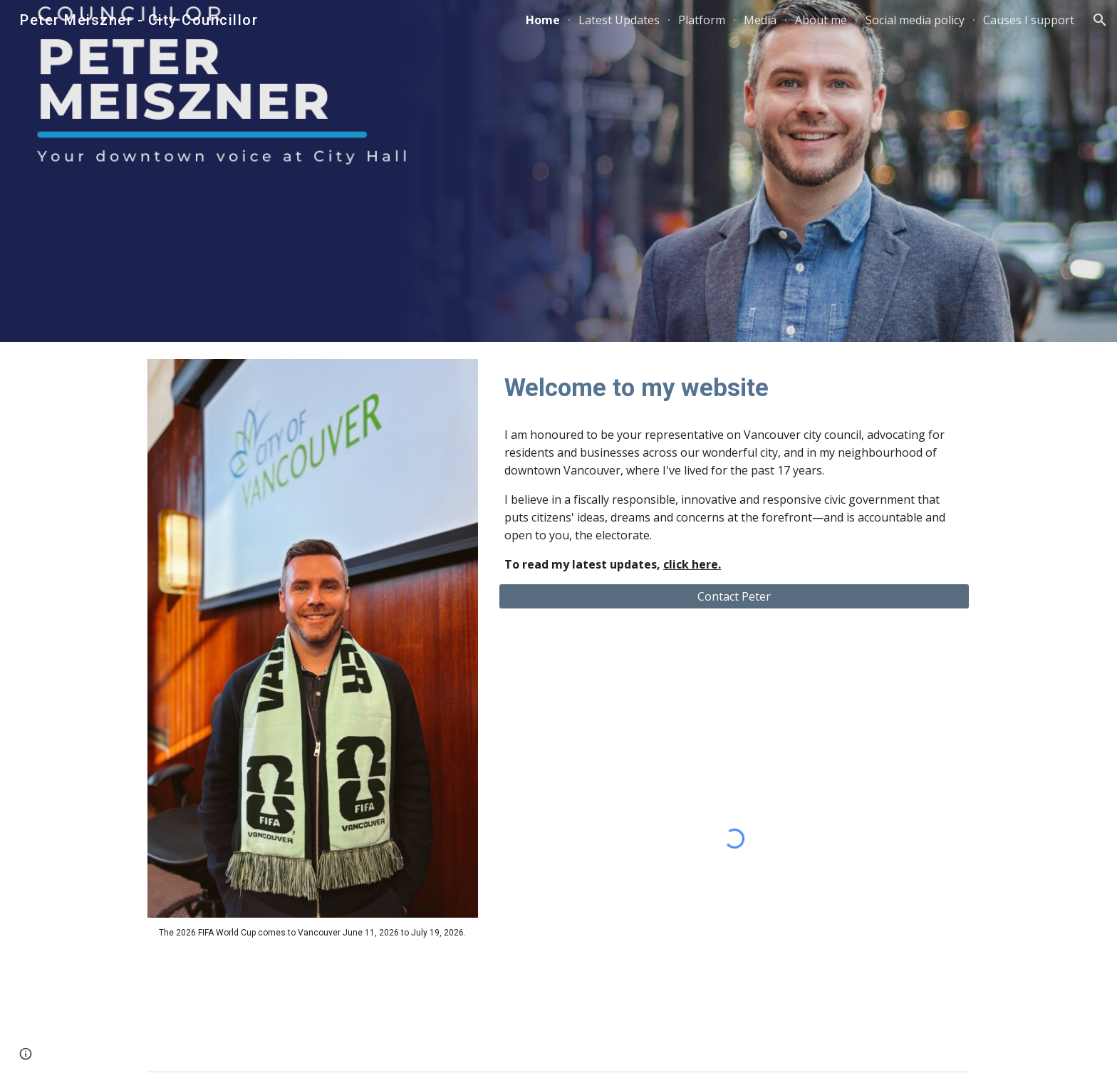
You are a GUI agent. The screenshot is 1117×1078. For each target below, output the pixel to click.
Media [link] (760, 20)
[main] (312, 933)
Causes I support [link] (1028, 20)
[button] (1100, 20)
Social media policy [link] (915, 20)
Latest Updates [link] (619, 20)
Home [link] (543, 20)
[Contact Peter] (734, 596)
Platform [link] (701, 20)
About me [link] (821, 20)
